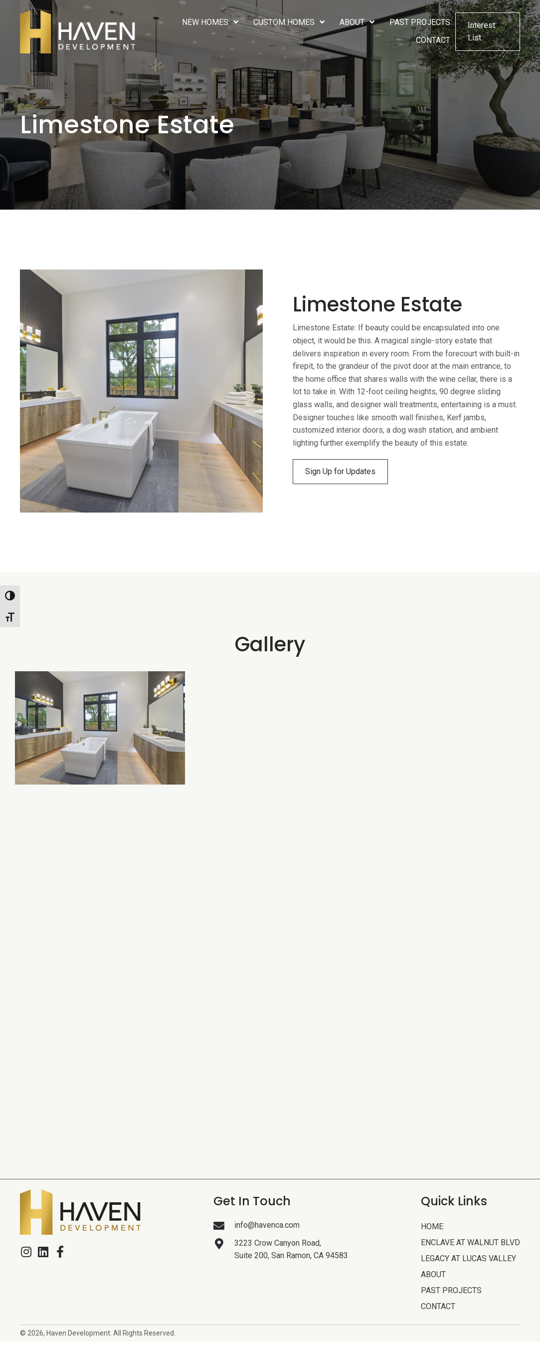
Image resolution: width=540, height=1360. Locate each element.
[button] (340, 471)
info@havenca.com (267, 1225)
